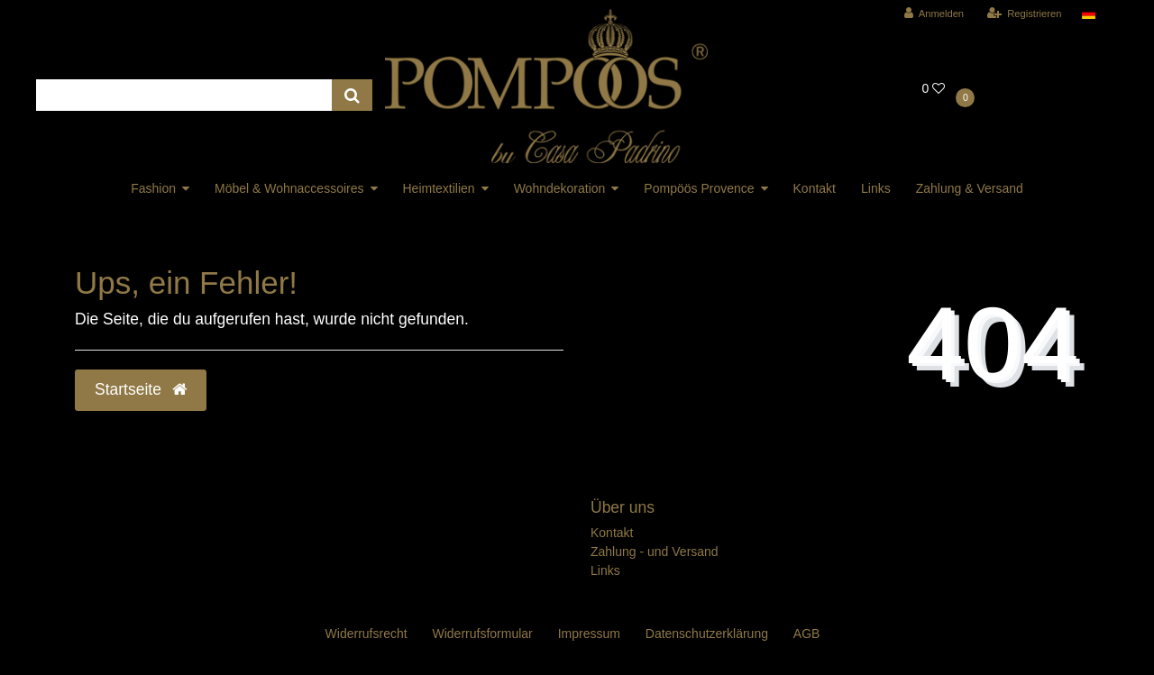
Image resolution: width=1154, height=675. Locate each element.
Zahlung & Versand (969, 188)
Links (876, 188)
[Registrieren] (1023, 14)
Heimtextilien (439, 188)
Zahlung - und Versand (655, 551)
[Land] (1088, 14)
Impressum (589, 633)
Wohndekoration (560, 188)
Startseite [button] (141, 389)
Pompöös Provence (699, 188)
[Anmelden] (934, 14)
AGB (806, 633)
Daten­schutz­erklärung (707, 633)
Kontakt (814, 188)
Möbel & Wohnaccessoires (289, 188)
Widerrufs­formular (483, 633)
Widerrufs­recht (366, 633)
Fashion (153, 188)
